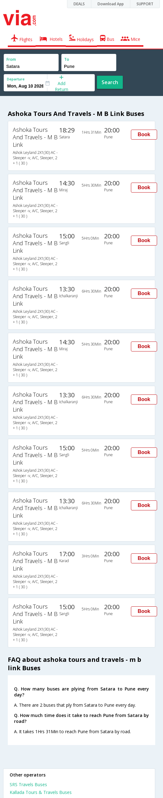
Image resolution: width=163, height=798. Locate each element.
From (11, 59)
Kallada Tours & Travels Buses (41, 792)
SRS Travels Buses (28, 784)
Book (144, 134)
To (66, 59)
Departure (16, 79)
